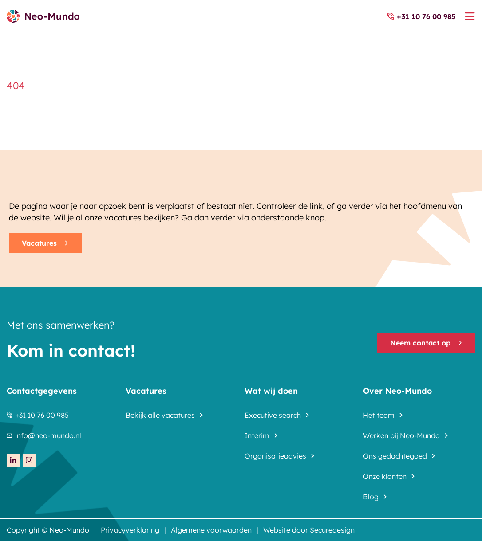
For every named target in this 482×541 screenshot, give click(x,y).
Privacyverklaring (130, 529)
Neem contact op (426, 342)
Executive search (273, 415)
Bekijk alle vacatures (160, 415)
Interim (257, 435)
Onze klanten (385, 476)
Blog (371, 496)
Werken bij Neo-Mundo (401, 435)
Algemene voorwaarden (211, 529)
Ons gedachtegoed (395, 455)
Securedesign (332, 529)
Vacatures (45, 243)
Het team (379, 415)
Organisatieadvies (275, 455)
